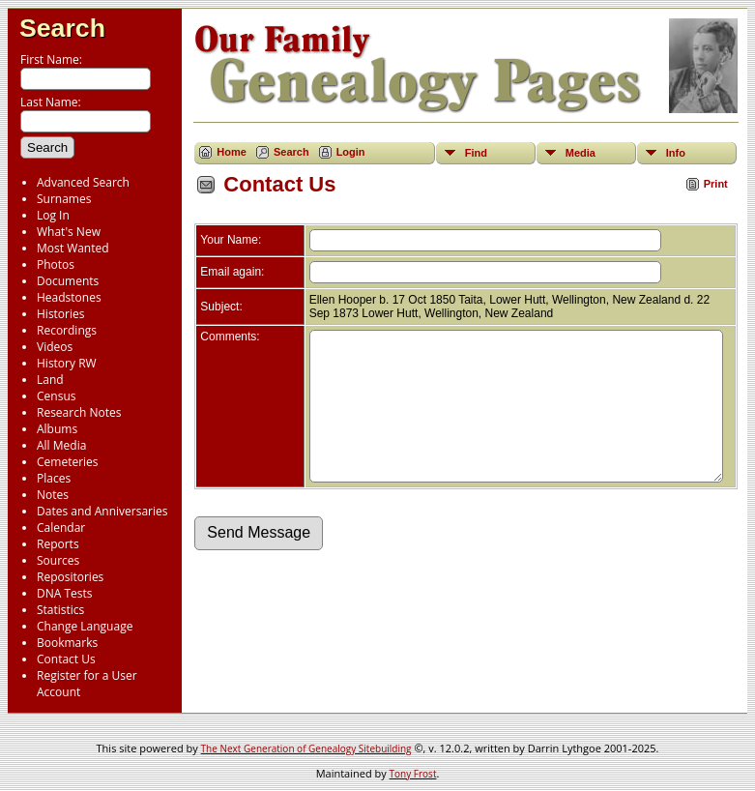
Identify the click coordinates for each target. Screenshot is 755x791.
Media (580, 153)
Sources (58, 560)
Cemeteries (68, 462)
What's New (69, 231)
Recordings (67, 330)
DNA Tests (65, 593)
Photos (55, 264)
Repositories (70, 577)
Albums (57, 429)
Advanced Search (83, 182)
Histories (60, 314)
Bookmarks (67, 642)
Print (716, 184)
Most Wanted (73, 248)
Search (62, 28)
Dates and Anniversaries (102, 511)
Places (54, 478)
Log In (53, 215)
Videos (55, 346)
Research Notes (79, 412)
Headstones (69, 297)
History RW (67, 363)
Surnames (64, 198)
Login (350, 152)
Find (476, 153)
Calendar (61, 527)
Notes (53, 494)
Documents (68, 281)
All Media (61, 445)
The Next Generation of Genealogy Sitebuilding (306, 748)
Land (50, 379)
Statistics (60, 609)
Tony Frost (413, 773)
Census (56, 396)
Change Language (84, 626)
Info (675, 153)
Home (232, 152)
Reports (58, 544)
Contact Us (66, 659)
